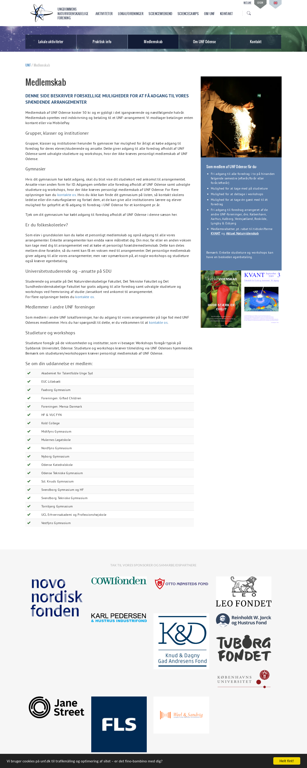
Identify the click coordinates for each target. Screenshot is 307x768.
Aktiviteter (104, 13)
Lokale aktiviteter (50, 41)
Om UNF (209, 13)
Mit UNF (247, 2)
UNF (28, 65)
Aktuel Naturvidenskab (242, 233)
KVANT (215, 233)
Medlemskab (153, 41)
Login (260, 2)
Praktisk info (102, 41)
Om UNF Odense (204, 41)
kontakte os (66, 194)
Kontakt (226, 13)
